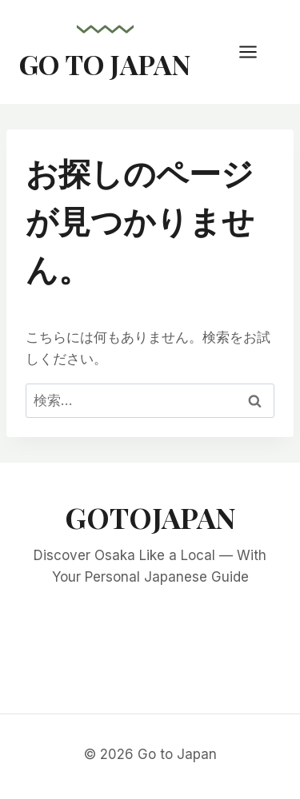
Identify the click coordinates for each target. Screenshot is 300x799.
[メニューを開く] (256, 51)
